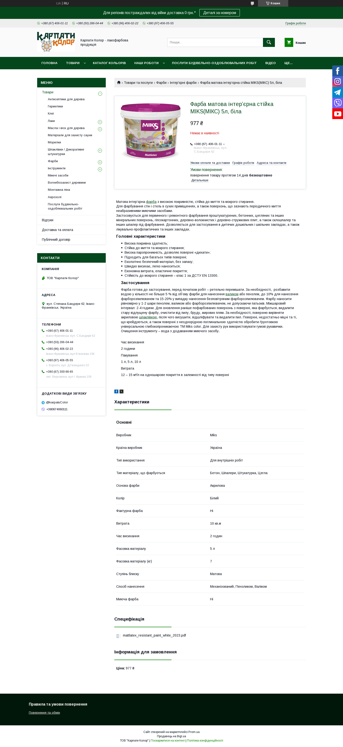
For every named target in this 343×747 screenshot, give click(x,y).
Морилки (54, 142)
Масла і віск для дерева (66, 128)
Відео (270, 63)
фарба (151, 202)
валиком (232, 294)
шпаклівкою (148, 317)
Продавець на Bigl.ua (171, 736)
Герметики (55, 106)
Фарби (161, 83)
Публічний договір (56, 239)
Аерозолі (54, 197)
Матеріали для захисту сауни (70, 135)
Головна (49, 63)
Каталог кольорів (109, 63)
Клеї (51, 113)
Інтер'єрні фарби (183, 83)
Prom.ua (194, 732)
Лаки (51, 121)
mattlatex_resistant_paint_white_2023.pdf (154, 635)
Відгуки (47, 220)
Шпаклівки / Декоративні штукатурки (66, 151)
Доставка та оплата (57, 230)
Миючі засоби (58, 175)
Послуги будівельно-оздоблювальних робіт (214, 63)
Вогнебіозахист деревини (67, 182)
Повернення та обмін (44, 712)
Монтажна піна (59, 189)
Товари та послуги (138, 83)
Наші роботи (146, 63)
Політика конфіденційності (205, 740)
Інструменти (57, 168)
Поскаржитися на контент (168, 740)
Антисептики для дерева (66, 99)
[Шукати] (269, 42)
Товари (73, 63)
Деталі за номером (219, 13)
